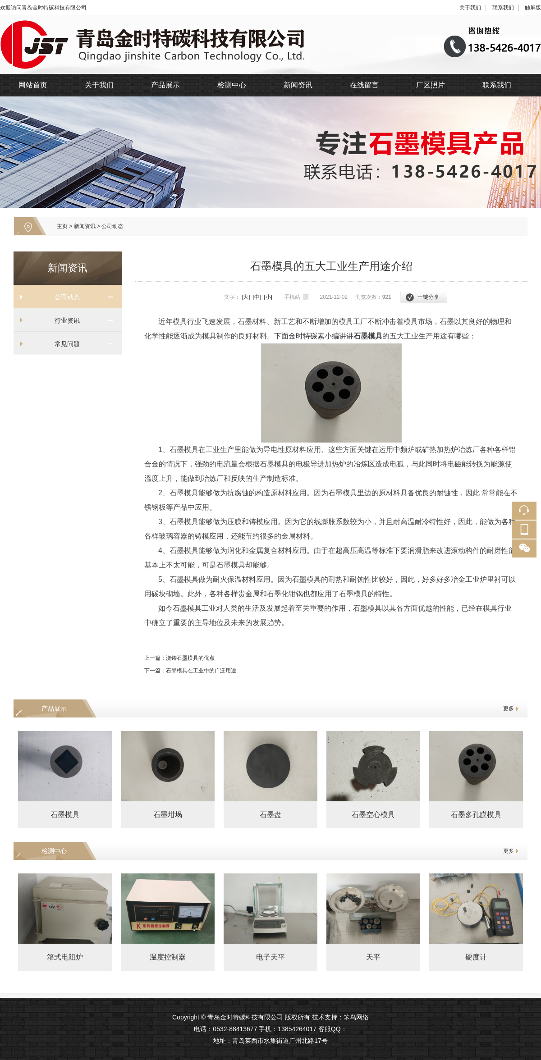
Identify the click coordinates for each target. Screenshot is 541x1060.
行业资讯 (64, 320)
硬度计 (476, 957)
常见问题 (64, 343)
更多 (508, 708)
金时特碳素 (307, 336)
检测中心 (231, 85)
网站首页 (32, 85)
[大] (246, 297)
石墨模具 (64, 814)
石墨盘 (270, 814)
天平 (373, 957)
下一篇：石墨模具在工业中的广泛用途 (190, 670)
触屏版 (533, 8)
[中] (257, 297)
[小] (268, 297)
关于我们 (470, 8)
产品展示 (165, 85)
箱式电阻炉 (65, 957)
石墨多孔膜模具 (476, 814)
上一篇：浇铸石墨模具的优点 (179, 658)
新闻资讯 (298, 85)
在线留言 (364, 85)
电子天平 (270, 957)
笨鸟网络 (356, 1017)
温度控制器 (168, 957)
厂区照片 (430, 85)
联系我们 (503, 8)
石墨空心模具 (373, 814)
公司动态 (112, 226)
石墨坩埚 (167, 814)
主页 (62, 226)
